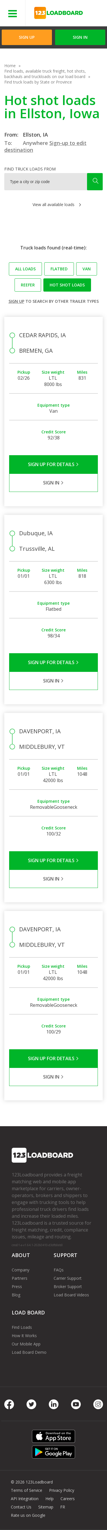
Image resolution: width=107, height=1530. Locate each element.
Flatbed (59, 269)
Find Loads (22, 1327)
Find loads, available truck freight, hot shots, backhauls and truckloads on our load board (45, 73)
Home (10, 65)
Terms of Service (26, 1490)
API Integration (25, 1498)
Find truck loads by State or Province (38, 82)
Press (17, 1286)
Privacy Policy (61, 1490)
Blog (16, 1295)
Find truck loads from (30, 169)
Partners (19, 1278)
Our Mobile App (26, 1344)
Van (86, 269)
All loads (25, 269)
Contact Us (21, 1507)
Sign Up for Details (53, 464)
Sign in (80, 37)
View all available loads (53, 204)
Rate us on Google (28, 1515)
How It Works (24, 1335)
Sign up (16, 301)
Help (49, 1498)
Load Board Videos (71, 1295)
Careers (67, 1498)
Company (20, 1270)
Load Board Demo (29, 1352)
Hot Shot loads (67, 285)
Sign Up (27, 37)
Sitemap (45, 1507)
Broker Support (68, 1286)
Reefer (28, 285)
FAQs (59, 1270)
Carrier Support (68, 1278)
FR (62, 1507)
